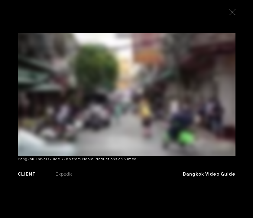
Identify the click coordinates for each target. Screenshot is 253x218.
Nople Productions (99, 159)
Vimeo (130, 159)
